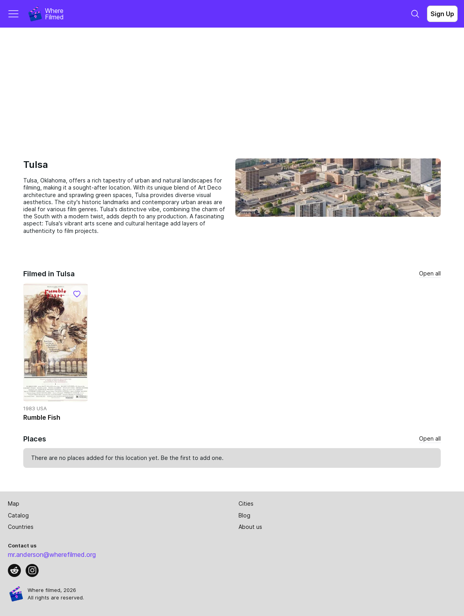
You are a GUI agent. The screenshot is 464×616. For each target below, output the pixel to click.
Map (13, 503)
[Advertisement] (232, 87)
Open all (430, 273)
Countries (21, 526)
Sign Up (442, 14)
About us (250, 526)
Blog (244, 515)
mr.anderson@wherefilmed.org (52, 554)
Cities (246, 503)
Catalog (18, 515)
